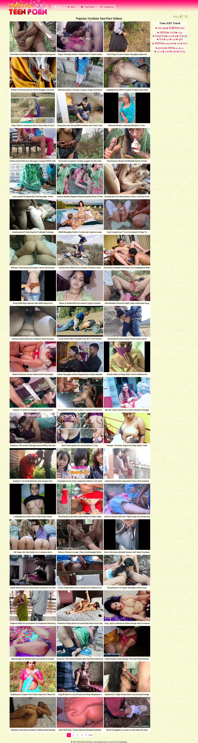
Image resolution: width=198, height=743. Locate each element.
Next (90, 735)
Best (58, 7)
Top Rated (87, 7)
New (71, 7)
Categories (107, 7)
